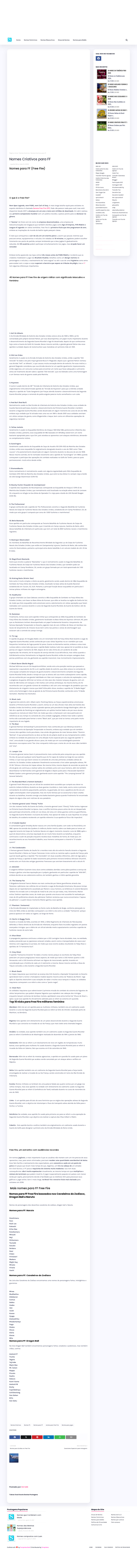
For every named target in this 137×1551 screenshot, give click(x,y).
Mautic (114, 200)
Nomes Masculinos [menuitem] (48, 40)
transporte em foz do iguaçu (119, 216)
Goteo (98, 200)
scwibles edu (100, 212)
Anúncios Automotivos (120, 212)
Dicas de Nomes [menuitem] (64, 40)
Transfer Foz (116, 190)
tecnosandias (100, 202)
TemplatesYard (25, 1547)
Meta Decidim (100, 205)
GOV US (98, 166)
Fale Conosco (108, 1547)
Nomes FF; (27, 1425)
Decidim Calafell (118, 195)
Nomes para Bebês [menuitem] (79, 40)
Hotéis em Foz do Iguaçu (101, 216)
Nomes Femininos (97, 1517)
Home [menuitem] (18, 40)
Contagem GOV (117, 185)
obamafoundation (118, 210)
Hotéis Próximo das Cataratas (102, 179)
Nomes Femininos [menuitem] (30, 40)
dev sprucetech (117, 197)
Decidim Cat (116, 192)
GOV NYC (115, 166)
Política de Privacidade (99, 1522)
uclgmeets (116, 202)
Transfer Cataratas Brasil (118, 176)
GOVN (97, 182)
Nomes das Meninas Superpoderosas (25, 1526)
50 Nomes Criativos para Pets (117, 122)
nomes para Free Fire (52, 1425)
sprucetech (100, 197)
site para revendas (101, 236)
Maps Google (100, 173)
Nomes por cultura (117, 1520)
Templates (45, 1547)
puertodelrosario (101, 207)
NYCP (97, 185)
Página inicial (13, 153)
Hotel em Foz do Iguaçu (117, 169)
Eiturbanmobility (118, 187)
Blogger (114, 180)
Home (91, 1547)
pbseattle (115, 205)
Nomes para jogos (67, 1425)
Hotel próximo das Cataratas (102, 169)
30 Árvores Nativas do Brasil (117, 110)
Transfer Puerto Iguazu (103, 175)
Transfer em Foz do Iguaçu (118, 220)
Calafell (98, 195)
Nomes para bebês (97, 1520)
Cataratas (99, 223)
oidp (113, 207)
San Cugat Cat (100, 192)
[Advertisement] (68, 19)
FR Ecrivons (100, 187)
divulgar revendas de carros (98, 236)
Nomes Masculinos (117, 1517)
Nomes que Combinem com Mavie (29, 1516)
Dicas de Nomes (96, 1515)
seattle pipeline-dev (103, 210)
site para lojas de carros (96, 236)
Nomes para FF (38, 1425)
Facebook (98, 1547)
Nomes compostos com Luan (29, 1536)
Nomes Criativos (24, 153)
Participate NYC (117, 182)
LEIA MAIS (117, 81)
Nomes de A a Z (116, 1515)
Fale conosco (115, 1522)
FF (84, 263)
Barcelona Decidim (102, 190)
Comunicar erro (96, 1525)
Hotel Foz (115, 173)
